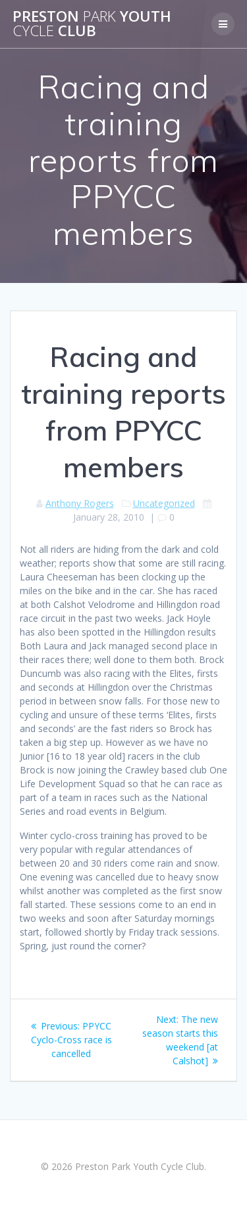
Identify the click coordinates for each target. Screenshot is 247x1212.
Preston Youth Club (92, 24)
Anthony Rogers (79, 503)
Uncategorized (164, 503)
